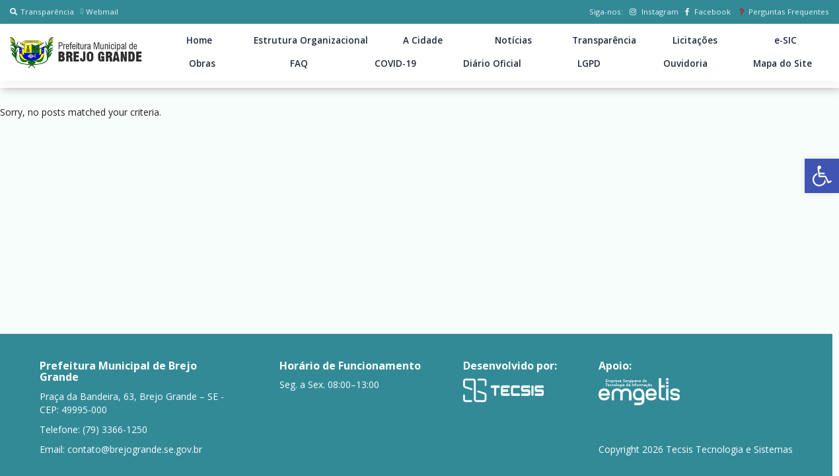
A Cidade (423, 40)
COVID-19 (395, 63)
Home (199, 40)
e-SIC (785, 40)
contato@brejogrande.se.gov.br (134, 449)
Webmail (99, 12)
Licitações (695, 40)
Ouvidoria (685, 63)
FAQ (299, 63)
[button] (822, 176)
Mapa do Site (782, 63)
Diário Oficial (492, 63)
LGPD (589, 63)
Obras (202, 63)
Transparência (42, 12)
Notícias (513, 40)
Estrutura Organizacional (311, 40)
